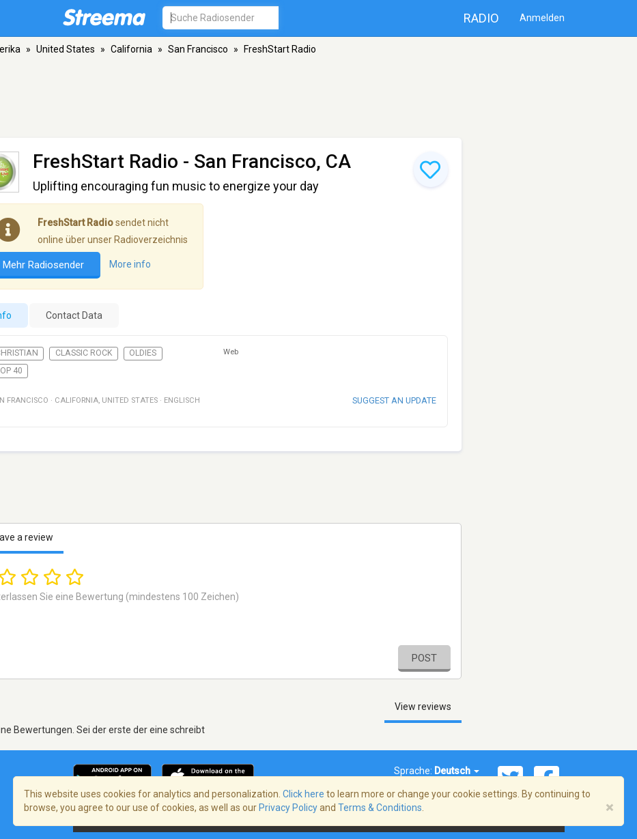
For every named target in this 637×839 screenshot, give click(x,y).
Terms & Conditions (380, 807)
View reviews (423, 706)
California (131, 49)
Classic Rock (84, 353)
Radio (481, 18)
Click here (303, 793)
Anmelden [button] (542, 17)
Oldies (142, 353)
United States (65, 49)
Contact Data (74, 315)
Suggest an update (394, 400)
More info (130, 264)
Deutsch (456, 770)
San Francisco (198, 49)
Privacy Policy (288, 807)
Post (424, 658)
